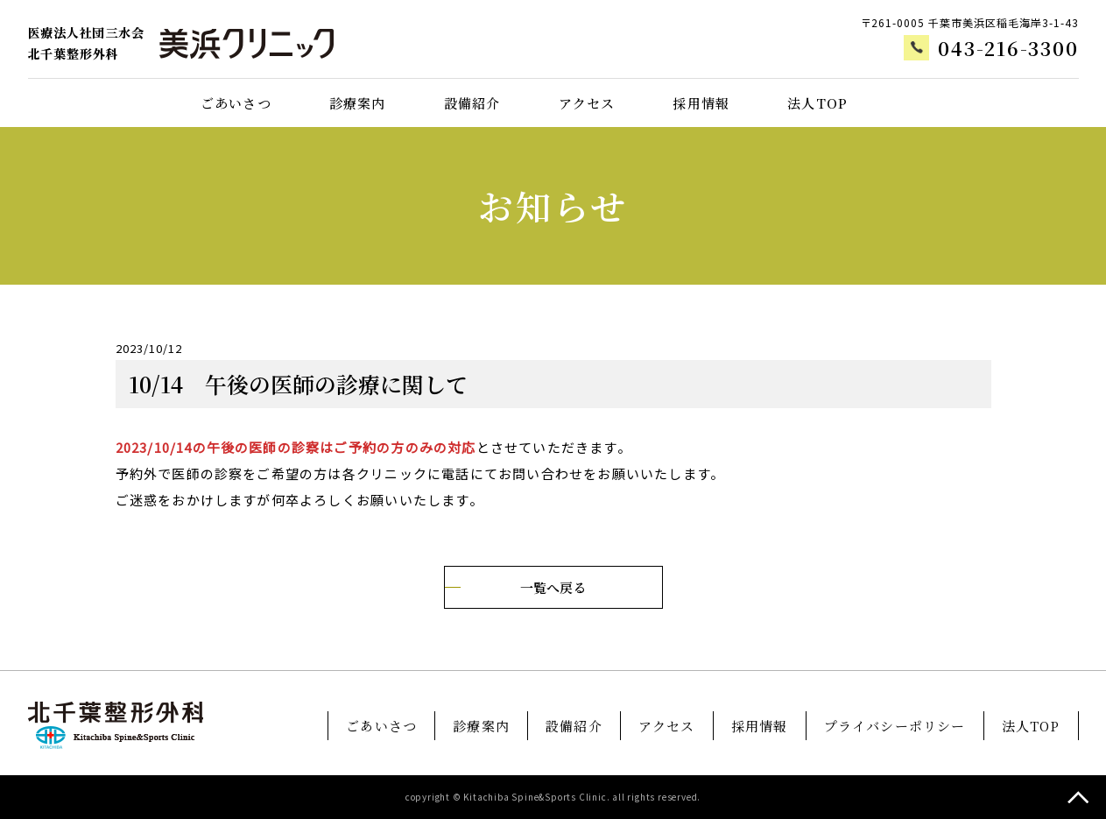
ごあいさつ (236, 103)
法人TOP (817, 103)
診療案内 (357, 103)
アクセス (587, 103)
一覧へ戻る (553, 587)
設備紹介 (472, 103)
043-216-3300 (1008, 48)
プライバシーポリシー (895, 726)
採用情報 (701, 103)
